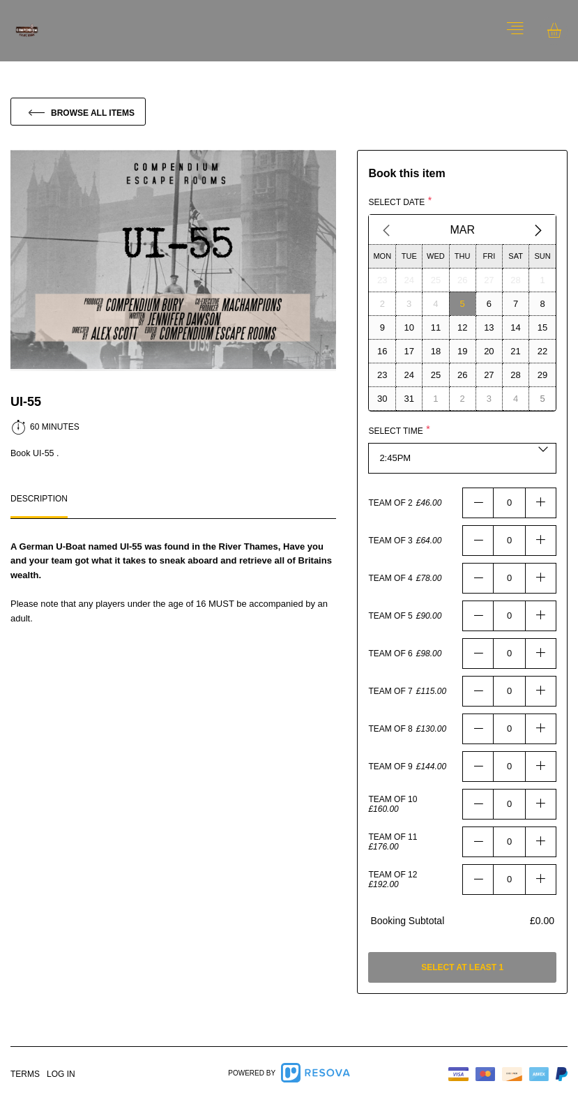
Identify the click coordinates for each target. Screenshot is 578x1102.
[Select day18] (436, 351)
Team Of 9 (390, 766)
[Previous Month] (386, 230)
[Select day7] (515, 303)
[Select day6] (489, 303)
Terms (25, 1074)
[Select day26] (462, 280)
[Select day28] (515, 280)
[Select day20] (489, 351)
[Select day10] (409, 327)
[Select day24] (409, 280)
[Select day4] (436, 303)
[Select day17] (409, 351)
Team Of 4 (390, 578)
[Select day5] (462, 303)
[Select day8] (542, 303)
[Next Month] (538, 230)
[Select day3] (409, 303)
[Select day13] (489, 327)
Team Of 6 (390, 653)
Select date (396, 202)
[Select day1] (542, 280)
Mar (462, 230)
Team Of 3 (390, 540)
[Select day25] (436, 280)
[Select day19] (462, 351)
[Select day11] (436, 327)
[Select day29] (542, 374)
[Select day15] (542, 327)
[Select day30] (382, 398)
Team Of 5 (390, 616)
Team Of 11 (392, 837)
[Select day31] (409, 398)
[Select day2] (382, 303)
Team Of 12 (392, 875)
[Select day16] (382, 351)
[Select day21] (515, 351)
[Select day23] (382, 280)
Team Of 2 (390, 503)
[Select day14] (515, 327)
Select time (395, 431)
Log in (61, 1074)
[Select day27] (489, 280)
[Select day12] (462, 327)
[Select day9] (382, 327)
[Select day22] (542, 351)
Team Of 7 (390, 691)
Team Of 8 (390, 729)
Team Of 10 (392, 799)
